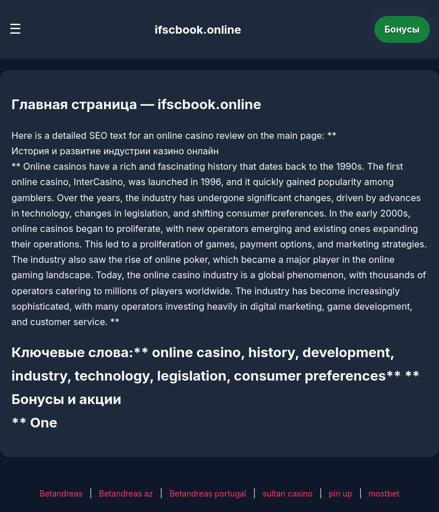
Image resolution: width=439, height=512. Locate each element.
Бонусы (402, 29)
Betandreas (60, 493)
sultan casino (287, 493)
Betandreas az (126, 493)
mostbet (384, 493)
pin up (340, 493)
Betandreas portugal (207, 493)
